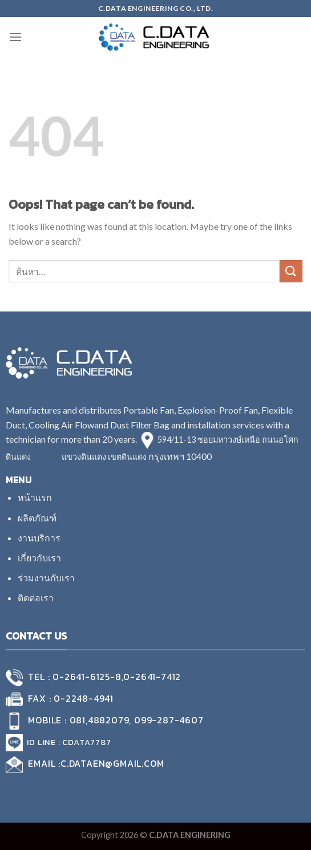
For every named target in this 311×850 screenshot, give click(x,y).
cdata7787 (86, 742)
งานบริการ (39, 537)
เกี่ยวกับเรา (39, 557)
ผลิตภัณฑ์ (37, 517)
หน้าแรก (35, 497)
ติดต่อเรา (36, 597)
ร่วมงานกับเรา (46, 577)
